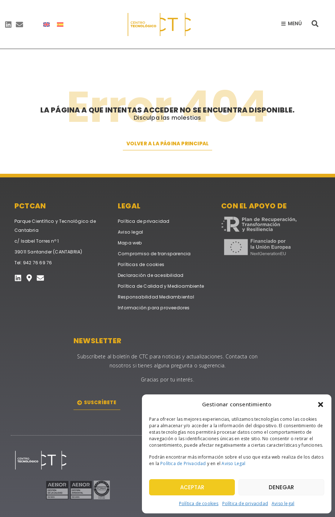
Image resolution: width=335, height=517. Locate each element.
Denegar (281, 487)
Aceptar (192, 487)
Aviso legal (283, 503)
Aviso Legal (233, 463)
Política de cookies (199, 503)
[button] (320, 404)
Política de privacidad (245, 503)
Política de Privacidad (183, 463)
